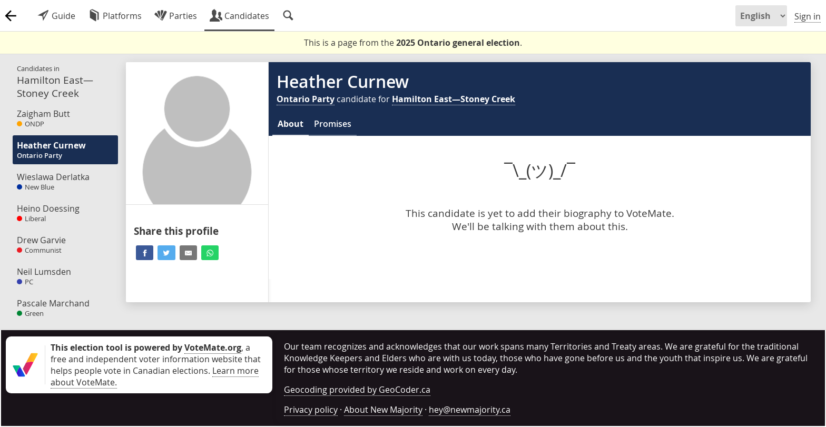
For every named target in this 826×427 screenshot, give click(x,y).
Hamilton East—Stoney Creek (453, 99)
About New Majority (383, 409)
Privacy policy (311, 409)
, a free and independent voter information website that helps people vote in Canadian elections (156, 359)
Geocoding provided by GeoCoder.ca (357, 389)
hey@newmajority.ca (469, 409)
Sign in (807, 16)
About (290, 124)
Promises (332, 124)
